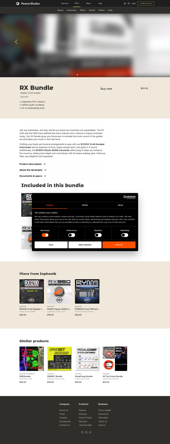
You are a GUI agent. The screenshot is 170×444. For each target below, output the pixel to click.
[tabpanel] (85, 43)
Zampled (106, 374)
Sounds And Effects (27, 374)
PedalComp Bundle (84, 376)
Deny (51, 245)
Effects (83, 10)
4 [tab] (86, 75)
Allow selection (85, 245)
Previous (16, 41)
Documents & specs (31, 176)
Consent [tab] (49, 205)
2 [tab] (80, 75)
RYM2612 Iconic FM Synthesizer (90, 309)
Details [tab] (85, 205)
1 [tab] (77, 75)
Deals (110, 10)
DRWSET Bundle (54, 376)
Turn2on (50, 374)
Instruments (71, 10)
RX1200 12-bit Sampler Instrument (35, 309)
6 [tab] (92, 75)
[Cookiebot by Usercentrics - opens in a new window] (125, 197)
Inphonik (24, 96)
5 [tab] (89, 75)
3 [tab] (83, 75)
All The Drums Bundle (113, 376)
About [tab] (120, 205)
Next (153, 41)
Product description (30, 164)
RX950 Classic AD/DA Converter (62, 309)
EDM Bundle (25, 376)
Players (102, 10)
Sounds (92, 10)
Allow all (119, 245)
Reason (60, 10)
